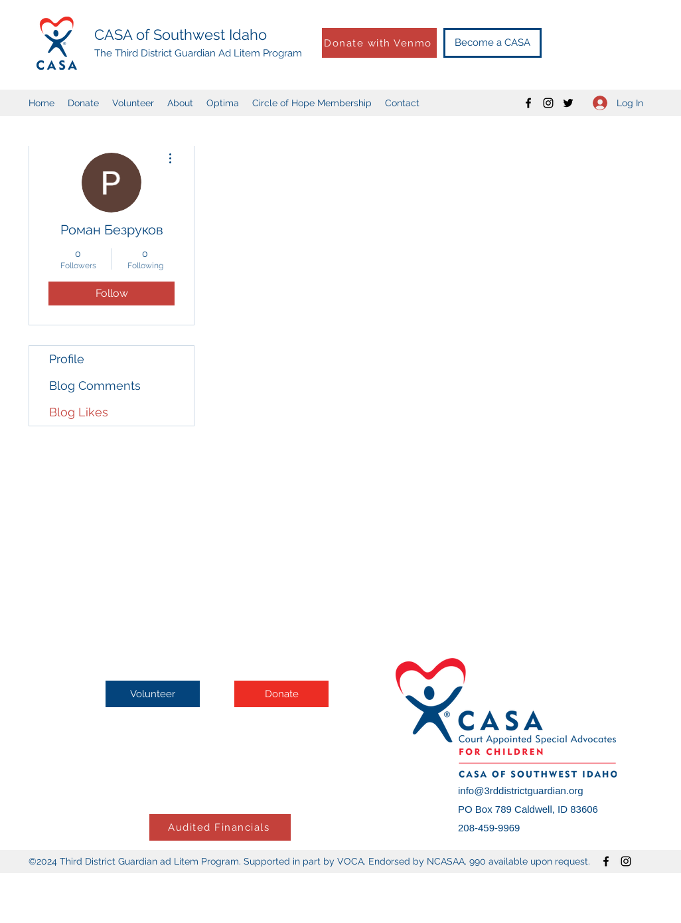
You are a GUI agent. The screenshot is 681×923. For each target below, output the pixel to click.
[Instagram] (548, 103)
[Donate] (281, 694)
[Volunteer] (153, 694)
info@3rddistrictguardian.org (520, 790)
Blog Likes (78, 412)
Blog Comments (95, 385)
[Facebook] (528, 103)
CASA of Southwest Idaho (180, 34)
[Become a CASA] (492, 43)
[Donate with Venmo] (379, 43)
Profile (66, 359)
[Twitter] (568, 103)
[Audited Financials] (220, 827)
